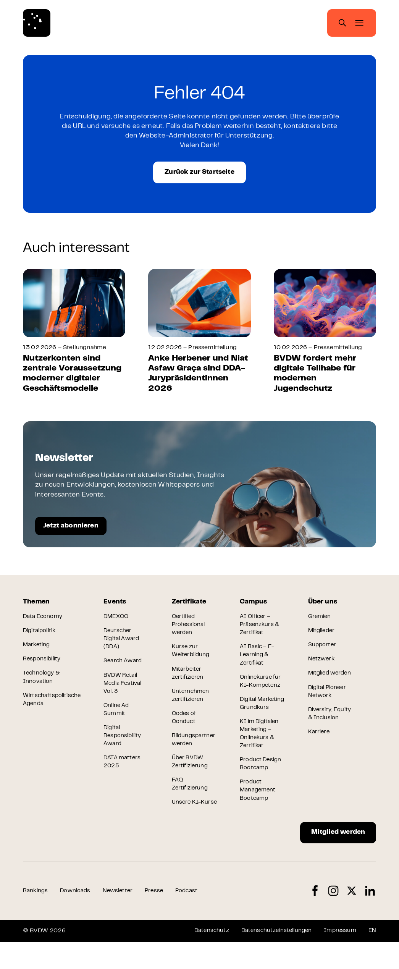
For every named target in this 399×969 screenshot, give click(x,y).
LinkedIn (370, 918)
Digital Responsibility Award (124, 747)
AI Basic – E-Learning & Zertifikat (259, 662)
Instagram (333, 918)
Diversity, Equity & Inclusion (322, 736)
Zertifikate (190, 606)
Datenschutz (205, 957)
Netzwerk (323, 666)
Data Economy (43, 622)
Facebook (315, 918)
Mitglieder (323, 637)
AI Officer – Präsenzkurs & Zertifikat (262, 631)
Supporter (323, 651)
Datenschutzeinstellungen (272, 957)
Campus (255, 606)
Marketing (37, 651)
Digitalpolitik (40, 637)
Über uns (324, 606)
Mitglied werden (332, 857)
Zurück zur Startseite (199, 174)
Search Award (125, 668)
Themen (37, 606)
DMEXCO (118, 622)
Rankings (35, 917)
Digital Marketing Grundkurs (256, 717)
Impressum (338, 957)
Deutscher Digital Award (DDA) (123, 645)
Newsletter (121, 917)
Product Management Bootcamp (260, 813)
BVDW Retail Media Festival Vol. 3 (125, 692)
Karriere (319, 759)
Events (116, 606)
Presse (158, 917)
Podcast (192, 917)
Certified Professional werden (189, 631)
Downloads (76, 917)
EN (372, 957)
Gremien (321, 622)
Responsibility (42, 666)
